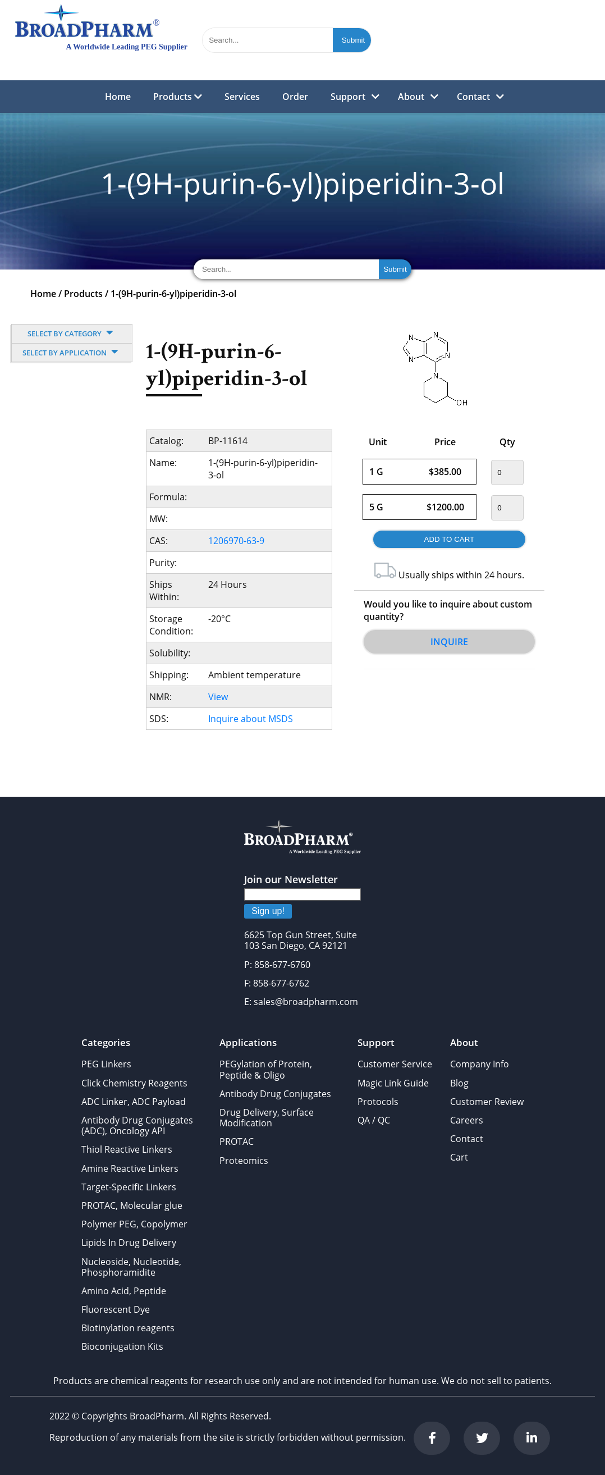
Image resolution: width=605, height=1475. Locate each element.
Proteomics (243, 1160)
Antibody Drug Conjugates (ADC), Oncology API (137, 1125)
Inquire (449, 642)
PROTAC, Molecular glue (131, 1205)
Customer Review (487, 1101)
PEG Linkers (106, 1064)
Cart (459, 1157)
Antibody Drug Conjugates (275, 1094)
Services (242, 96)
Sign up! (268, 911)
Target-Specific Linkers (128, 1187)
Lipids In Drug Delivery (128, 1242)
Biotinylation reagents (128, 1328)
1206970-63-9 (236, 541)
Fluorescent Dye (115, 1309)
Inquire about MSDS (250, 719)
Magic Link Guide (393, 1083)
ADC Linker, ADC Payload (133, 1101)
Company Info (479, 1064)
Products (177, 96)
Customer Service (395, 1064)
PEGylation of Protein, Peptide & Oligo (265, 1069)
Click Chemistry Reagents (134, 1083)
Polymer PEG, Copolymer (134, 1224)
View (218, 697)
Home (118, 96)
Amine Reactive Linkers (129, 1168)
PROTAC (236, 1141)
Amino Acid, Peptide (123, 1291)
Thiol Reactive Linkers (126, 1149)
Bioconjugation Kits (122, 1346)
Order (295, 96)
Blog (459, 1083)
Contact (473, 96)
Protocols (378, 1101)
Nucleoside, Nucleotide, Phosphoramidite (131, 1266)
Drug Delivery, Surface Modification (266, 1117)
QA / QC (374, 1120)
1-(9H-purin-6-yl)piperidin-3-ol (173, 293)
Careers (466, 1120)
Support (348, 96)
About (411, 96)
